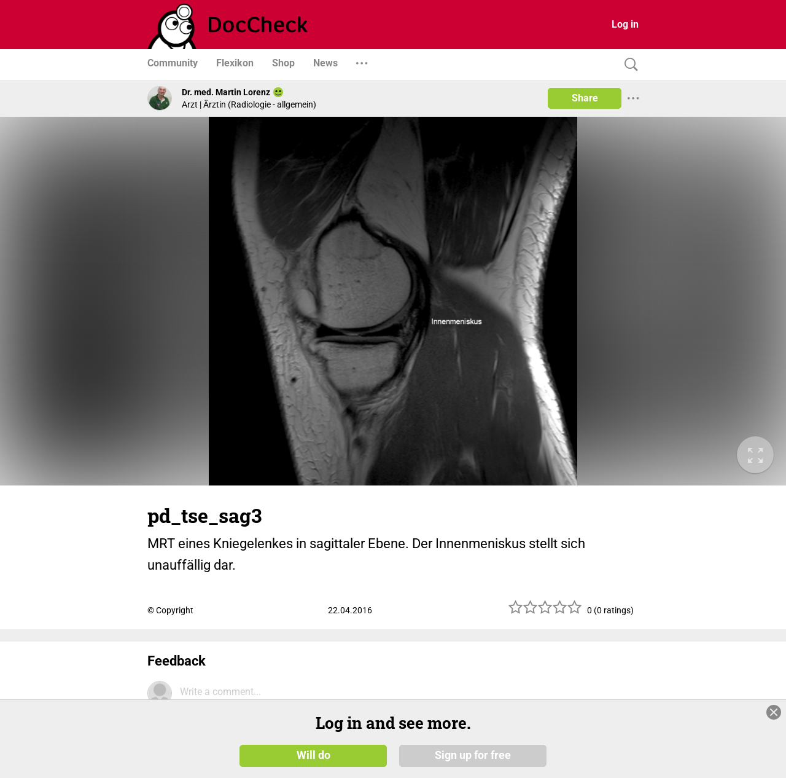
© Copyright (170, 610)
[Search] (628, 65)
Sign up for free (473, 755)
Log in (625, 24)
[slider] (545, 611)
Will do (313, 755)
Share (585, 98)
